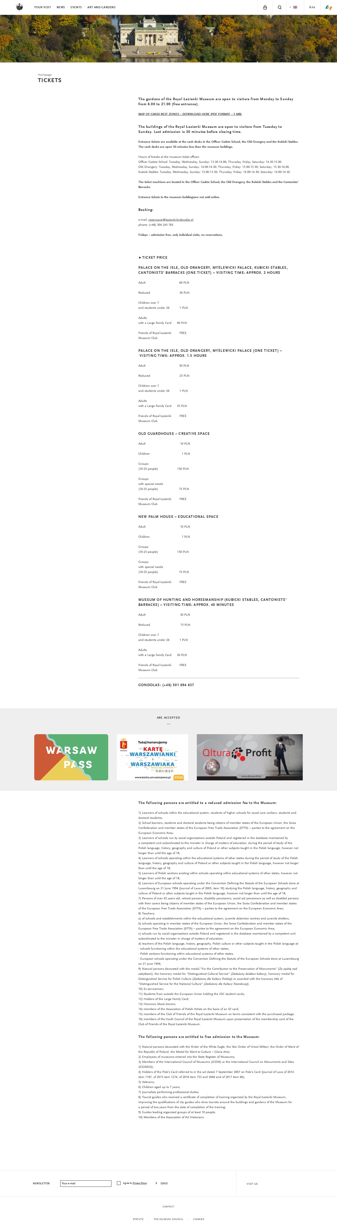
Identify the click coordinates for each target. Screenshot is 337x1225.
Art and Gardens (101, 7)
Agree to (135, 1183)
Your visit (42, 7)
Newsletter (41, 1183)
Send (164, 1183)
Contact (168, 1207)
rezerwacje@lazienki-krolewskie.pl (170, 220)
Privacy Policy (140, 1183)
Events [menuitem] (76, 7)
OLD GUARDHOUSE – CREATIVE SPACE (174, 434)
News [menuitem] (61, 7)
